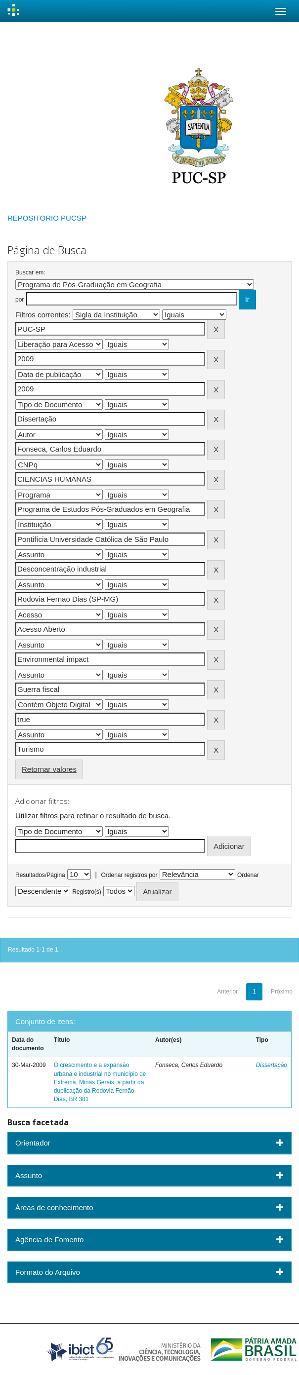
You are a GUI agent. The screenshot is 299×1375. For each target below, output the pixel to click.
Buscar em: (30, 272)
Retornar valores (49, 769)
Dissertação (271, 1065)
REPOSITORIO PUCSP (46, 218)
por (19, 299)
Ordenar (248, 875)
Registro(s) (86, 891)
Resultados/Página (40, 875)
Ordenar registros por (129, 875)
